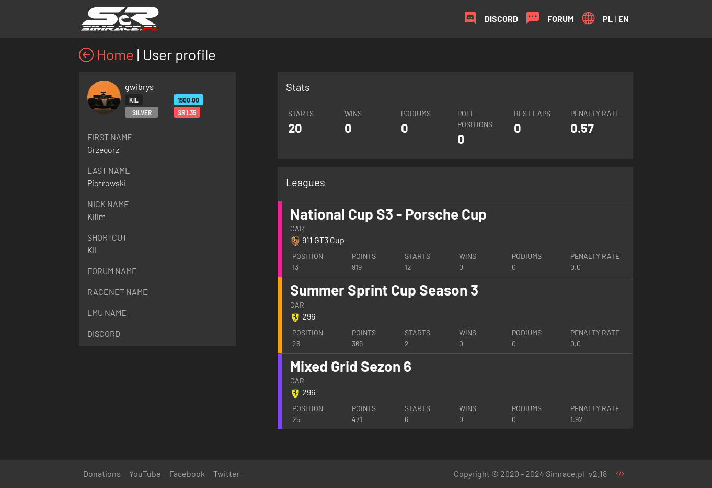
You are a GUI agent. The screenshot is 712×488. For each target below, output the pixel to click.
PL (608, 19)
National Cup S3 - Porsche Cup (388, 214)
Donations (102, 474)
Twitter (226, 474)
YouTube (145, 474)
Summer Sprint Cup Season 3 (384, 290)
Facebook (187, 474)
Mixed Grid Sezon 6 (350, 366)
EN (623, 19)
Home (106, 54)
